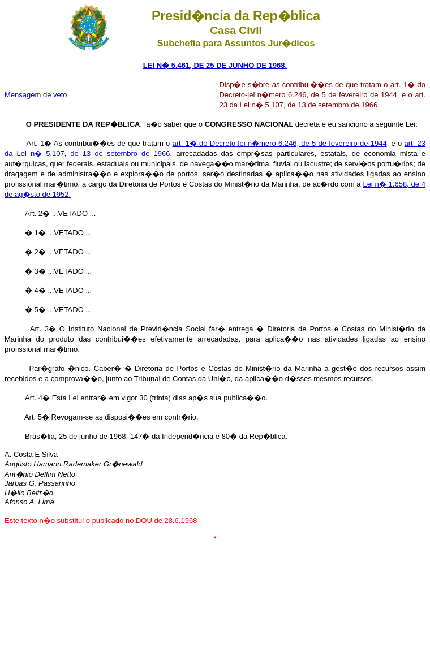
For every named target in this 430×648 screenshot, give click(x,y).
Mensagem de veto (36, 94)
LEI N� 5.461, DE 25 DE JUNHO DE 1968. (215, 65)
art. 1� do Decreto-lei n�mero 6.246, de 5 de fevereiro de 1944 (280, 143)
